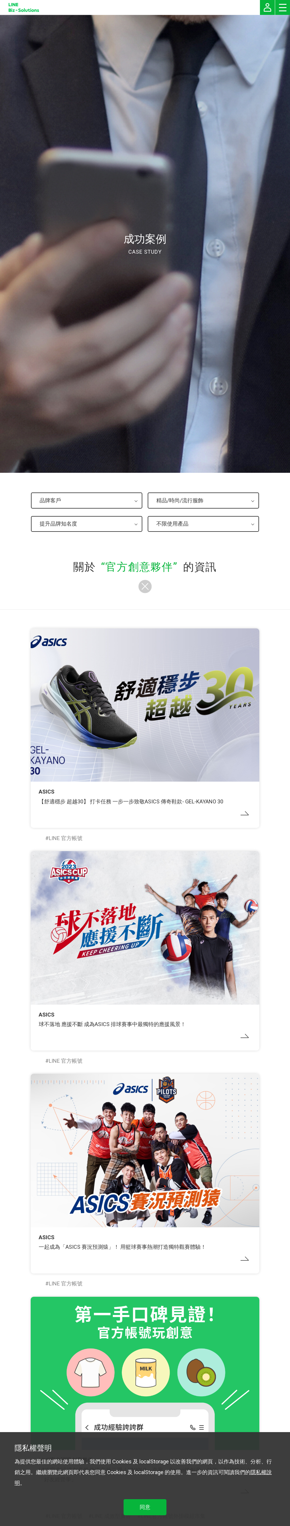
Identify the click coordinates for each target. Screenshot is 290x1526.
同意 (145, 1507)
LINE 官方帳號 (65, 838)
